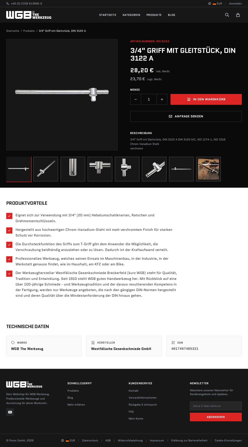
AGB (108, 440)
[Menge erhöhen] (162, 99)
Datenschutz (90, 440)
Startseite (107, 15)
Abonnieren (216, 417)
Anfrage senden (186, 116)
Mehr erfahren (76, 405)
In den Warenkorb (206, 99)
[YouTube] (10, 412)
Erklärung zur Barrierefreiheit (189, 440)
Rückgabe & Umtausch (143, 405)
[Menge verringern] (135, 99)
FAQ (131, 411)
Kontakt (134, 391)
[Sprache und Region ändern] (215, 3)
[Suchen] (227, 15)
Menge (135, 90)
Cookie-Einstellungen (228, 440)
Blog (171, 15)
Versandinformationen (143, 398)
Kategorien (131, 15)
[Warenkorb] (238, 15)
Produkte (154, 15)
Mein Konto (136, 418)
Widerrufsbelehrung (130, 440)
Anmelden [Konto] (235, 3)
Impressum (157, 440)
